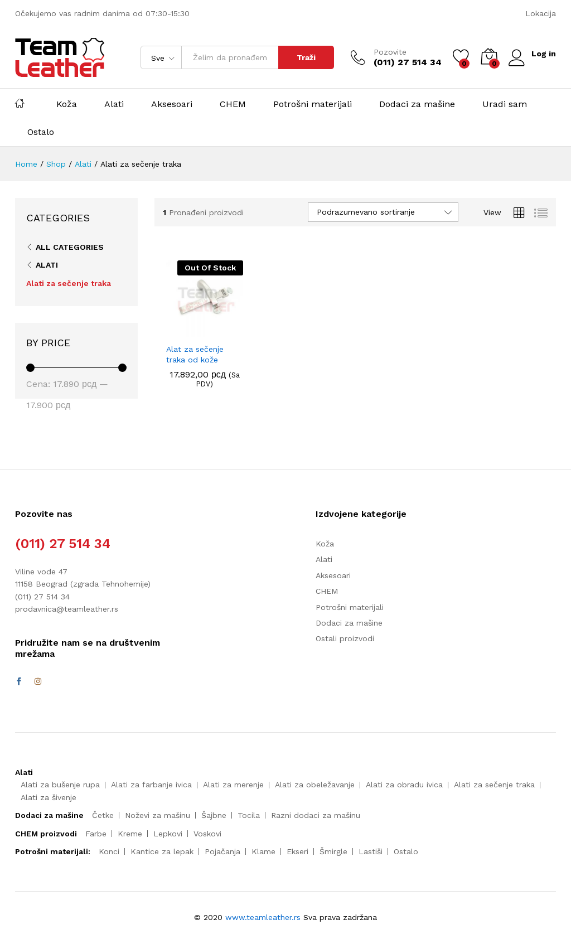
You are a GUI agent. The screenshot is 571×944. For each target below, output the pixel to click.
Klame (263, 851)
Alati (114, 104)
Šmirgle (333, 851)
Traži (305, 57)
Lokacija (540, 13)
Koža (66, 104)
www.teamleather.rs (264, 917)
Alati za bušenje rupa (60, 784)
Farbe (96, 833)
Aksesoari (171, 104)
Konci (109, 851)
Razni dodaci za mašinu (315, 815)
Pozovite (389, 51)
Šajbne (213, 815)
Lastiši (371, 851)
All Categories (70, 247)
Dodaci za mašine (417, 104)
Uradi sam (504, 104)
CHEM (233, 104)
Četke (103, 815)
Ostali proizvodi (345, 638)
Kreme (130, 833)
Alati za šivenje (48, 797)
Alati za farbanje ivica (151, 784)
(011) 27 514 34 (62, 543)
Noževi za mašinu (157, 815)
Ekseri (297, 851)
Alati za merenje (233, 784)
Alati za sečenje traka (68, 283)
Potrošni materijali (312, 104)
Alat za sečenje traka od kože (195, 354)
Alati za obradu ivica (404, 784)
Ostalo (40, 132)
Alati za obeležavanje (315, 784)
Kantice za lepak (161, 851)
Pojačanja (222, 851)
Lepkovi (167, 833)
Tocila (249, 815)
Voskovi (207, 833)
